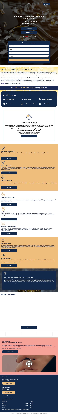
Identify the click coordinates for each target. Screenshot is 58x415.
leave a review (42, 281)
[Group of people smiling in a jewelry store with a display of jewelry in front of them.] (50, 319)
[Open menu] (55, 4)
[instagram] (5, 395)
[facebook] (3, 395)
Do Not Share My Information (20, 413)
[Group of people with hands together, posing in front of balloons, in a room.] (36, 316)
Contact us (3, 83)
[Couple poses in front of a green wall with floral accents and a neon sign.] (22, 319)
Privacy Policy (12, 413)
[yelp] (7, 395)
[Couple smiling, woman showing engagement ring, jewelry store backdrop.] (50, 305)
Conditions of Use (27, 413)
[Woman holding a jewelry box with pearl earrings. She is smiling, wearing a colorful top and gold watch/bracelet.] (8, 316)
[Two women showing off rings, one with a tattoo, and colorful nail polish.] (36, 302)
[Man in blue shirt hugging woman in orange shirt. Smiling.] (22, 305)
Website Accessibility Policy (43, 413)
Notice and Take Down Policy (35, 413)
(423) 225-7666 (5, 389)
